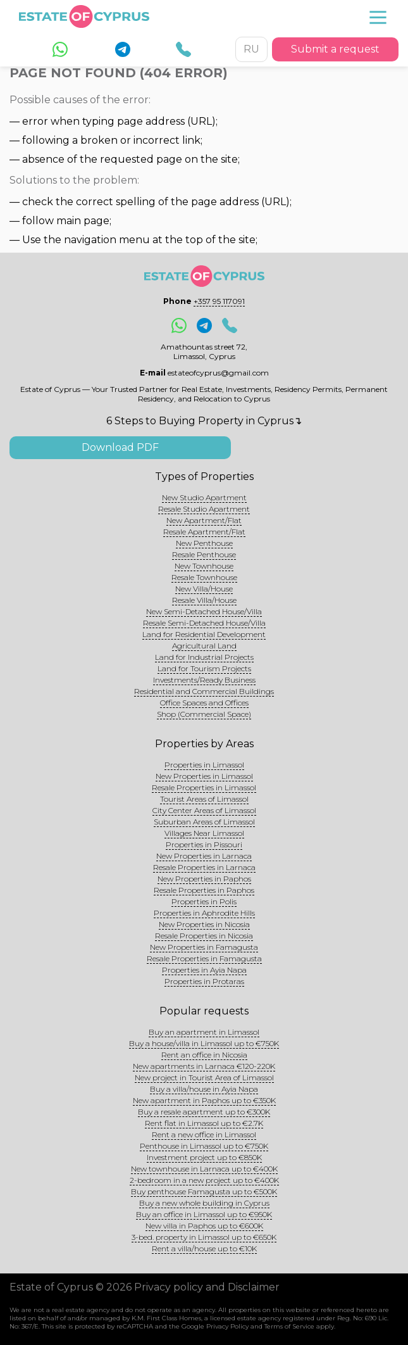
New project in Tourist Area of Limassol (204, 1077)
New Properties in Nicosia (204, 924)
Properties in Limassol (204, 764)
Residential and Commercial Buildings (204, 691)
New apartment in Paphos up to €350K (204, 1100)
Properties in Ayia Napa (204, 970)
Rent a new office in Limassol (204, 1134)
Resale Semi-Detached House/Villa (204, 623)
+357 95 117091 (219, 301)
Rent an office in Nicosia (204, 1054)
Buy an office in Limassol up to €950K (204, 1214)
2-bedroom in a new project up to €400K (204, 1180)
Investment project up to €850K (204, 1157)
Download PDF (120, 447)
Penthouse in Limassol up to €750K (204, 1146)
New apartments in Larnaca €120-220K (204, 1066)
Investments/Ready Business (204, 680)
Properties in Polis (204, 901)
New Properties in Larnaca (204, 856)
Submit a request (335, 49)
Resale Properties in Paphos (204, 890)
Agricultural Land (204, 645)
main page (82, 221)
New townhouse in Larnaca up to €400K (204, 1168)
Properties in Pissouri (204, 844)
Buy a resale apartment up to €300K (204, 1111)
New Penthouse (204, 543)
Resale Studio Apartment (204, 509)
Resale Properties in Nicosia (204, 935)
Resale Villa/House (204, 600)
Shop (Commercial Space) (204, 714)
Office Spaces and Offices (204, 702)
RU (251, 49)
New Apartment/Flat (204, 520)
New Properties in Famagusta (204, 947)
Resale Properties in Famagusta (204, 958)
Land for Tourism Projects (204, 668)
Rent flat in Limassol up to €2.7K (204, 1123)
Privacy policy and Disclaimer (207, 1287)
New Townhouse (204, 566)
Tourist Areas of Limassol (204, 799)
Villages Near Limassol (204, 833)
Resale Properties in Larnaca (204, 867)
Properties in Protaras (204, 981)
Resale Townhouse (204, 577)
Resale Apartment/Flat (204, 531)
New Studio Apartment (204, 497)
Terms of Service (289, 1326)
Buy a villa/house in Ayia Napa (204, 1089)
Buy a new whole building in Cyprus (204, 1203)
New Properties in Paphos (204, 878)
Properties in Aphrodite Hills (204, 913)
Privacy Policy (227, 1326)
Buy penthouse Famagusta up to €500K (204, 1191)
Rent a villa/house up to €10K (204, 1248)
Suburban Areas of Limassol (204, 821)
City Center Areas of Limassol (204, 810)
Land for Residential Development (204, 634)
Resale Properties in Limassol (204, 787)
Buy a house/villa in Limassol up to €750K (204, 1043)
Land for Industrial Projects (204, 657)
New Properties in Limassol (204, 776)
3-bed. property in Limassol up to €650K (204, 1237)
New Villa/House (204, 588)
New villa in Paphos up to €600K (204, 1225)
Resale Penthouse (204, 554)
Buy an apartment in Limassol (204, 1032)
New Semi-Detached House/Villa (204, 611)
